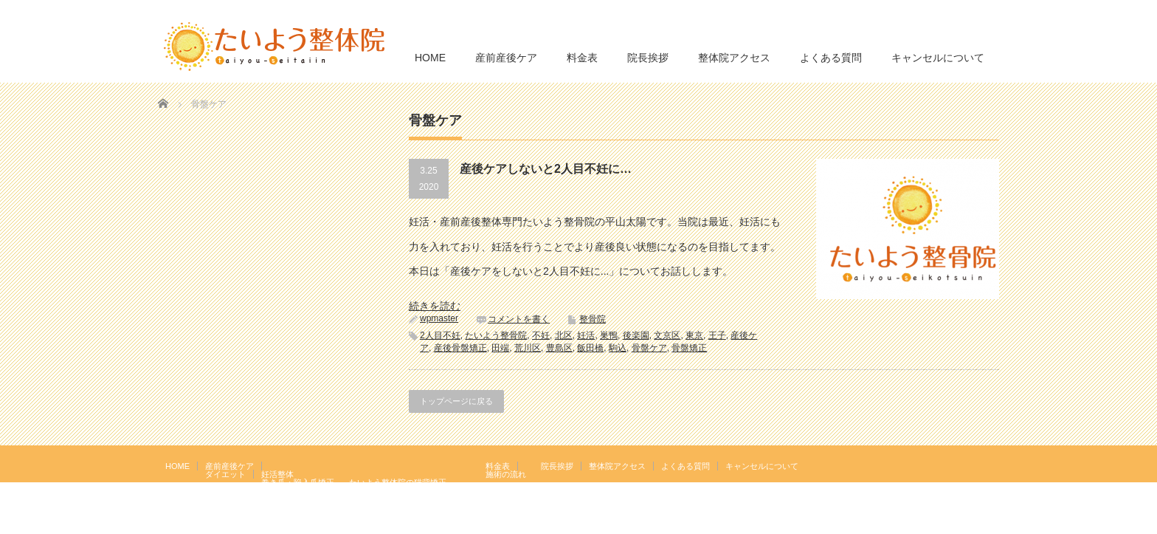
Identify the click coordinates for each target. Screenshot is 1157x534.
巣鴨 (609, 335)
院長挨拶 (648, 58)
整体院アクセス (734, 58)
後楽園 (636, 335)
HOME (430, 58)
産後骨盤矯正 (460, 348)
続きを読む (434, 306)
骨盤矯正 (689, 348)
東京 (694, 335)
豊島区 (559, 348)
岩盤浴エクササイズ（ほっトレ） (410, 490)
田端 (500, 348)
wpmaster (439, 318)
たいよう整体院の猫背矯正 (397, 482)
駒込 (617, 348)
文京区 (667, 335)
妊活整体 (277, 474)
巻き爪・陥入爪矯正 (297, 482)
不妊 (541, 335)
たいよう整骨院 (496, 335)
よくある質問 (831, 58)
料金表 (582, 58)
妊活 (586, 335)
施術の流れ (506, 474)
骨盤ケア (649, 348)
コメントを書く (519, 319)
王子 (717, 335)
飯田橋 (590, 348)
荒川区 (527, 348)
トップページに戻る (456, 401)
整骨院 (592, 319)
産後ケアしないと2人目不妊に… (546, 168)
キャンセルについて (937, 58)
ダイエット (225, 474)
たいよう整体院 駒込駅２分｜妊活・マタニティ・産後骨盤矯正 (870, 523)
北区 (564, 335)
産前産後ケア (506, 58)
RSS (969, 465)
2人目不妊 (440, 335)
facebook (990, 465)
